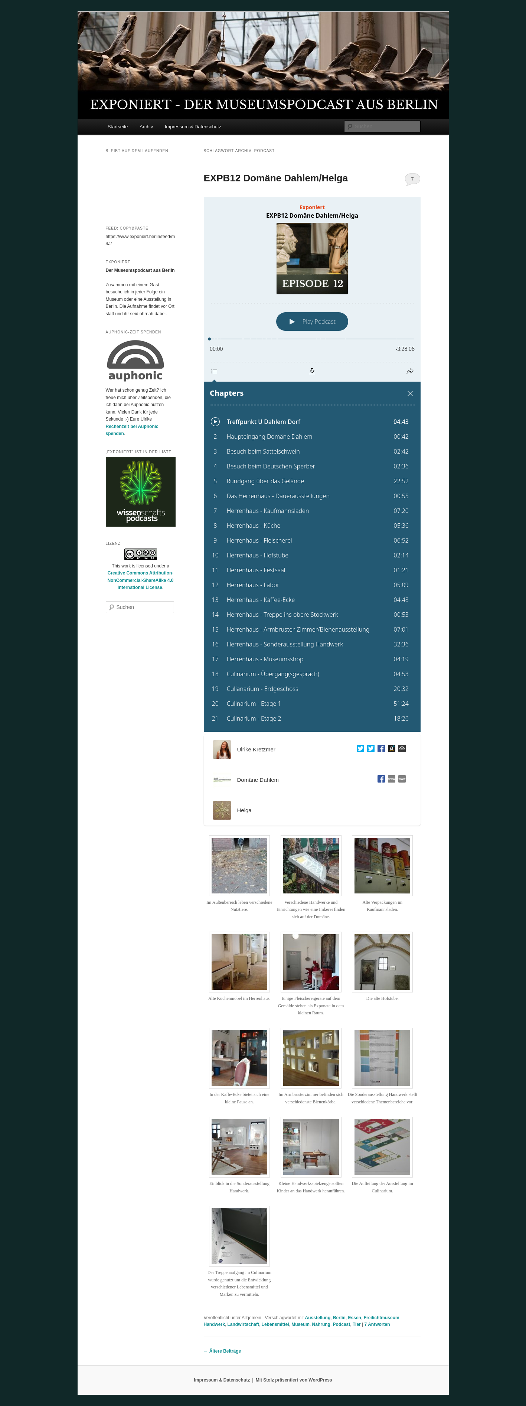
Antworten (377, 1324)
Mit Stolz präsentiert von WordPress (294, 1380)
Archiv (146, 126)
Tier (357, 1324)
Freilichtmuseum (381, 1317)
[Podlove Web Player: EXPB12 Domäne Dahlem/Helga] (312, 464)
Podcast (341, 1324)
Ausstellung (318, 1317)
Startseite (118, 126)
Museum (300, 1324)
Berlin (339, 1317)
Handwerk (214, 1324)
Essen (354, 1317)
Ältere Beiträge (222, 1351)
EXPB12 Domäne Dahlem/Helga (276, 178)
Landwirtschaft (243, 1324)
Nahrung (321, 1324)
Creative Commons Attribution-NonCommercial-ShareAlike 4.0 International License (140, 580)
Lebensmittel (275, 1324)
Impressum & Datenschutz (193, 126)
